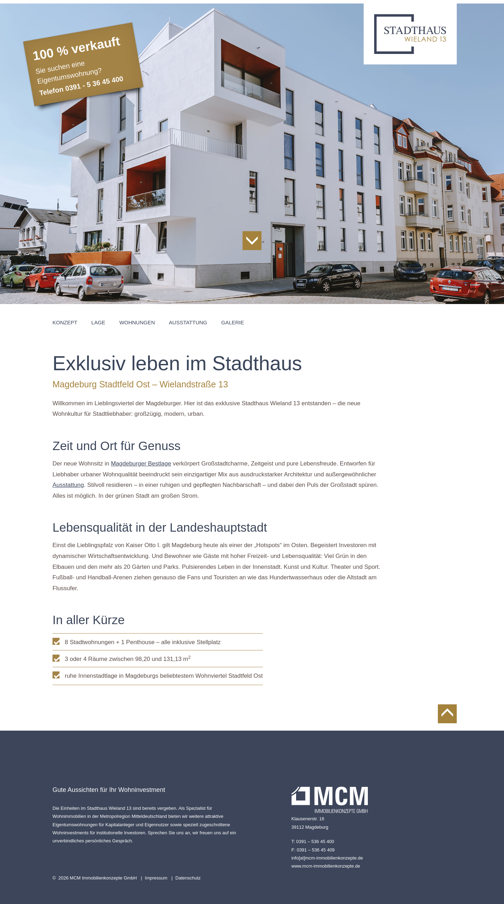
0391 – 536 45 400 (315, 841)
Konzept (64, 322)
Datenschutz (188, 878)
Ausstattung (188, 322)
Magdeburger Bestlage (141, 463)
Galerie (232, 322)
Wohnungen (137, 322)
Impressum (156, 878)
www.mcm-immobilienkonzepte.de (326, 866)
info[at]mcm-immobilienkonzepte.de (327, 858)
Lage (98, 322)
